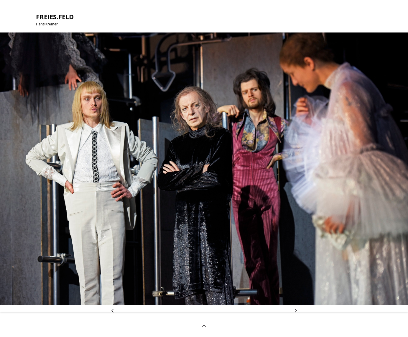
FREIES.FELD (55, 16)
